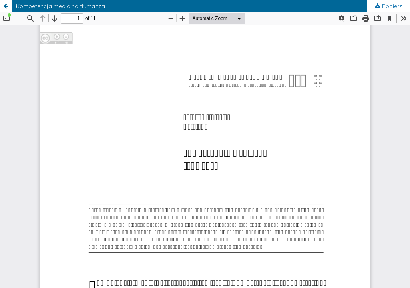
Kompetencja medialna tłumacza (60, 6)
